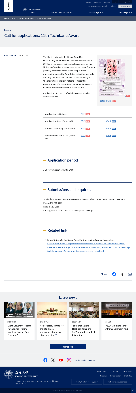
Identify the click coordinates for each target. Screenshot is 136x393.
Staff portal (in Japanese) (118, 381)
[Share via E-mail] (130, 274)
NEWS (14, 18)
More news (68, 346)
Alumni (113, 6)
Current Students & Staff (97, 6)
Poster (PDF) (105, 100)
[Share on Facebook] (114, 274)
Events (88, 2)
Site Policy (128, 376)
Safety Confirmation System (87, 381)
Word (108, 121)
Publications (102, 371)
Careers (115, 371)
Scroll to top (133, 390)
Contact (107, 2)
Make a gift (125, 6)
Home (6, 18)
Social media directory (85, 360)
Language (123, 2)
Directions (97, 2)
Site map (103, 376)
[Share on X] (122, 274)
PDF (83, 113)
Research (8, 30)
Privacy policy (115, 376)
